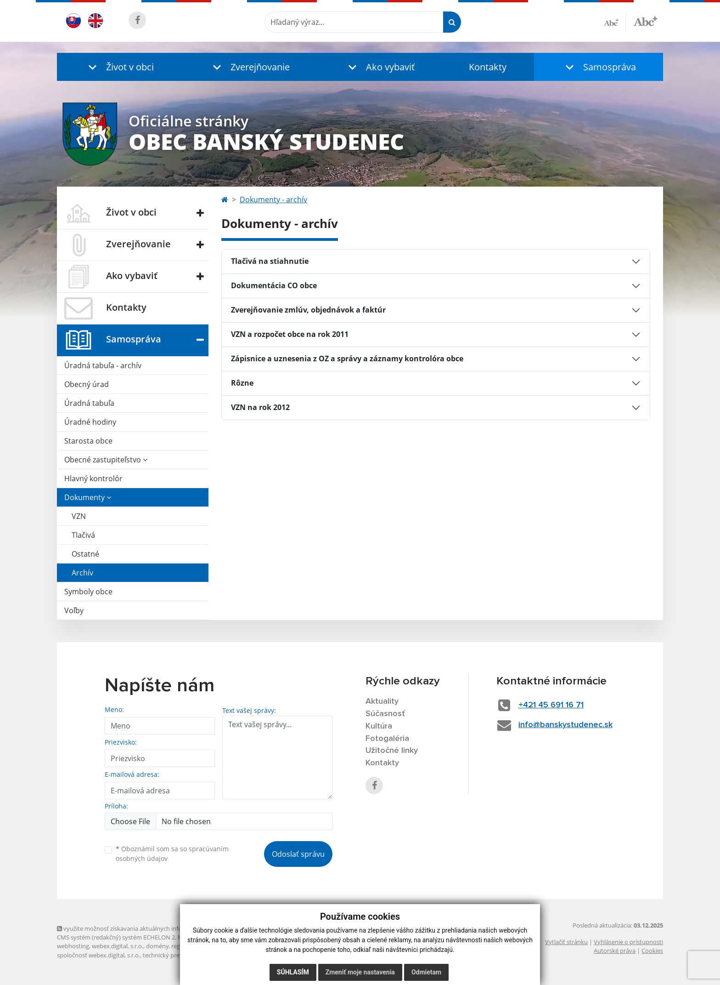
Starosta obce (88, 441)
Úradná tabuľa (89, 403)
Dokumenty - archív (273, 199)
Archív (82, 573)
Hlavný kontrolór (93, 478)
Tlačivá (83, 535)
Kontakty (487, 67)
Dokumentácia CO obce (274, 285)
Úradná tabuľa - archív (102, 365)
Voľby (74, 610)
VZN (79, 516)
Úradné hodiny (90, 422)
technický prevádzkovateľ (178, 955)
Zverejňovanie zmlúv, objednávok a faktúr (308, 310)
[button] (119, 67)
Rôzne (242, 383)
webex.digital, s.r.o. (117, 946)
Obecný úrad (86, 384)
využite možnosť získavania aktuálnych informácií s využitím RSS (148, 928)
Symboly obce (88, 591)
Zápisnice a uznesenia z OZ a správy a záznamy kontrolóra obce (347, 358)
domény (157, 946)
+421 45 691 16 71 (551, 705)
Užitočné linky (392, 750)
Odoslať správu (298, 854)
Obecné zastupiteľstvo (105, 460)
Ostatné (85, 554)
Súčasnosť (385, 714)
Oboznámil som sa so (172, 853)
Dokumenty (87, 497)
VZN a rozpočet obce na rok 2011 (290, 334)
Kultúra (379, 726)
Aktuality (382, 701)
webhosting (73, 946)
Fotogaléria (387, 738)
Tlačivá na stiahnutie (270, 261)
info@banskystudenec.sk (565, 725)
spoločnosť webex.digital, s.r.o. (98, 955)
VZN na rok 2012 (260, 407)
